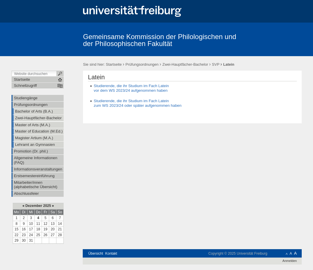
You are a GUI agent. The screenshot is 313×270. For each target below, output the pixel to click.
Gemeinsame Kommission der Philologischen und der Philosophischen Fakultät (159, 40)
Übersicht (95, 253)
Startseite (114, 64)
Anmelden (289, 260)
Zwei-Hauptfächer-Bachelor (185, 64)
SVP (216, 64)
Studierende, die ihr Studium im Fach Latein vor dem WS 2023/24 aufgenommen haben (131, 88)
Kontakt (111, 253)
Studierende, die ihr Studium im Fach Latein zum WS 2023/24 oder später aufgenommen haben (137, 103)
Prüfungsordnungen (142, 64)
